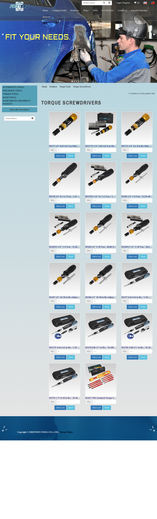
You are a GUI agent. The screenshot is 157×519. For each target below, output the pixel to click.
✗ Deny (3, 451)
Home (45, 10)
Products (74, 10)
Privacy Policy (66, 432)
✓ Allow (3, 448)
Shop (86, 10)
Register (126, 3)
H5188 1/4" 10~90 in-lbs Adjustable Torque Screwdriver (110, 297)
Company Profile (59, 10)
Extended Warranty (139, 10)
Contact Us (122, 10)
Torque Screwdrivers (82, 87)
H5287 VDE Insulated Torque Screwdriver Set (106, 398)
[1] (68, 150)
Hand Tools (9, 97)
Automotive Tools (13, 87)
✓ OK (70, 517)
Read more (6, 469)
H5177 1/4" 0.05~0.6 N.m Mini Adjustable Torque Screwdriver (77, 146)
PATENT (47, 17)
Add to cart (60, 156)
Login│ (119, 3)
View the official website (22, 469)
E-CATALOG (108, 10)
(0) (136, 3)
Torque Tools (11, 94)
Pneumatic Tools (12, 90)
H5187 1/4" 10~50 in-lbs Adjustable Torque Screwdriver (74, 297)
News (95, 10)
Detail (71, 156)
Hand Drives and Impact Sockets (16, 102)
